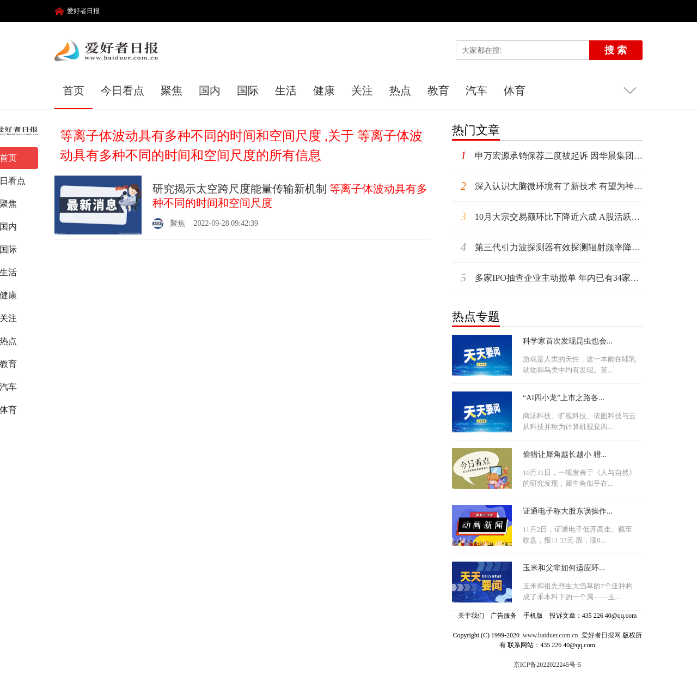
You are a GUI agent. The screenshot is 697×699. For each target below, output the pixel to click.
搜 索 (615, 50)
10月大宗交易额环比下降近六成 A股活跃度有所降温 (547, 217)
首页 (73, 91)
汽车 (476, 91)
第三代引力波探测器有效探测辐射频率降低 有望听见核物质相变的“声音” (547, 247)
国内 (210, 91)
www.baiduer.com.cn (550, 635)
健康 (324, 91)
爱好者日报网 (601, 635)
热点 (400, 91)
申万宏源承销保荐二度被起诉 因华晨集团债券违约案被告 (547, 156)
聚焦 (171, 91)
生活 (286, 91)
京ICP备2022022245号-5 (547, 664)
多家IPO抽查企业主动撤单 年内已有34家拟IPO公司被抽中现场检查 (547, 278)
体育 (514, 91)
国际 (248, 91)
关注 (362, 91)
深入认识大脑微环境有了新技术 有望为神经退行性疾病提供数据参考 (547, 186)
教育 (438, 91)
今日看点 (122, 91)
